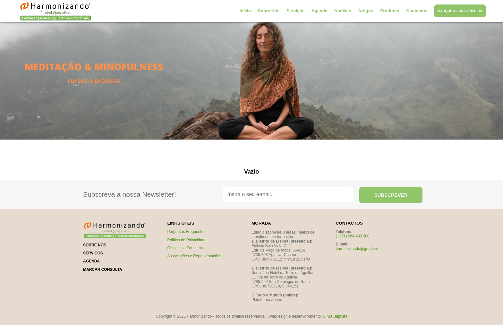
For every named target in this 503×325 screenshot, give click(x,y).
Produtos (389, 10)
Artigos (365, 10)
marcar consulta (102, 269)
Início (245, 10)
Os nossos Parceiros (185, 248)
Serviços (295, 10)
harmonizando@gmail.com (359, 248)
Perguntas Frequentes (186, 231)
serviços (93, 253)
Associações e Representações (194, 256)
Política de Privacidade (187, 240)
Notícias (342, 10)
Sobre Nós (269, 10)
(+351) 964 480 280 (353, 236)
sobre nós (94, 245)
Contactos (416, 10)
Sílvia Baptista (335, 316)
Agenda (319, 10)
